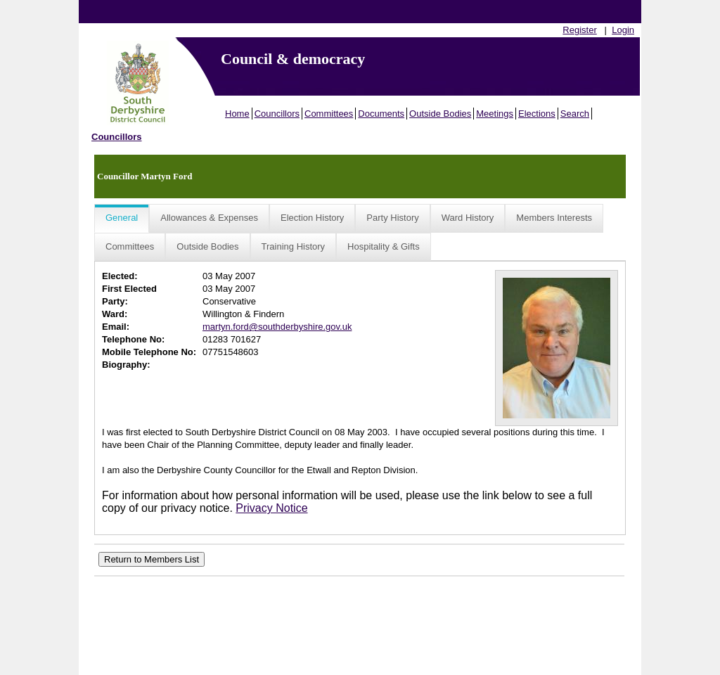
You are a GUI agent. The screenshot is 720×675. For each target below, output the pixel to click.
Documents (381, 113)
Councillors (277, 113)
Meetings (494, 113)
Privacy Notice (271, 508)
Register (579, 30)
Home (237, 113)
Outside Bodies (440, 113)
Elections (536, 113)
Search (574, 113)
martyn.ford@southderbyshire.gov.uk (277, 326)
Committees (328, 113)
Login (623, 30)
